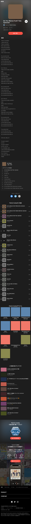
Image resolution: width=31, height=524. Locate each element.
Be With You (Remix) (8, 182)
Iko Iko (5, 345)
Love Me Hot (5, 359)
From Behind (15, 331)
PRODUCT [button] (4, 492)
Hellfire (5, 331)
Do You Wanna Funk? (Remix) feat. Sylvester (13, 186)
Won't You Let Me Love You (9, 180)
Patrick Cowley (12, 25)
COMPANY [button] (4, 496)
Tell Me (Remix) (7, 179)
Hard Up (6, 175)
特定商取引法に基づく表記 (5, 509)
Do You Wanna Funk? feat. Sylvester (22, 487)
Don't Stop (6, 177)
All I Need (9, 163)
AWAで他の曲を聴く (15, 438)
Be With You (6, 173)
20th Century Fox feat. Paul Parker (25, 332)
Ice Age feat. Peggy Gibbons (15, 318)
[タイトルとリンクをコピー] (19, 196)
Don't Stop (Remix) (8, 184)
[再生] (26, 21)
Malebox (25, 345)
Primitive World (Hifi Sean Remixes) (15, 346)
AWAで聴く (15, 33)
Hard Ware (5, 317)
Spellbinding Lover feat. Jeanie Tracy (25, 318)
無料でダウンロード (15, 461)
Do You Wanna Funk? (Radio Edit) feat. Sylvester (13, 188)
